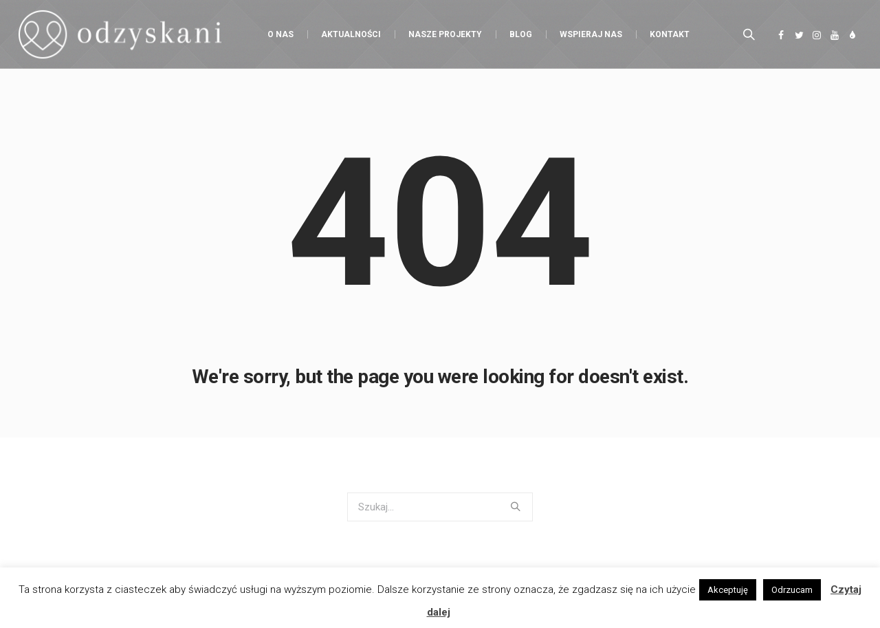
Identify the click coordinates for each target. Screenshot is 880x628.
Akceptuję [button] (727, 590)
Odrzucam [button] (792, 590)
